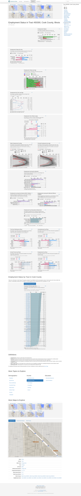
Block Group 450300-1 (25, 476)
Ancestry (10, 392)
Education (38, 1)
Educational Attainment (50, 378)
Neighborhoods (12, 420)
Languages (11, 394)
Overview (20, 1)
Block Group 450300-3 (42, 476)
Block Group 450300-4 (50, 476)
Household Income (31, 378)
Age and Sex (11, 380)
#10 (59, 194)
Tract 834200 (54, 477)
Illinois (23, 459)
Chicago (23, 464)
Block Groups (28, 420)
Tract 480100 (39, 477)
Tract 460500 (29, 477)
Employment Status (31, 380)
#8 (45, 171)
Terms (40, 485)
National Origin (12, 389)
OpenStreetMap (40, 491)
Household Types (12, 385)
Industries (29, 387)
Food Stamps (30, 382)
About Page (46, 366)
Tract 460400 (24, 477)
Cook (22, 461)
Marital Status (11, 387)
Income (33, 1)
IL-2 (24, 470)
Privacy (43, 485)
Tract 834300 (59, 477)
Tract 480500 (49, 477)
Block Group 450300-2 (34, 476)
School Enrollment (49, 380)
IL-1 (22, 470)
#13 (59, 229)
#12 (31, 229)
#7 (59, 143)
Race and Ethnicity (12, 382)
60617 (23, 466)
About (38, 485)
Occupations (30, 385)
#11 (45, 209)
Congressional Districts (20, 420)
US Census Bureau (43, 490)
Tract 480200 (44, 477)
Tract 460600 (34, 477)
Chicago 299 (24, 468)
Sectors (29, 389)
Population (11, 378)
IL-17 (22, 472)
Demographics (27, 1)
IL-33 (22, 474)
